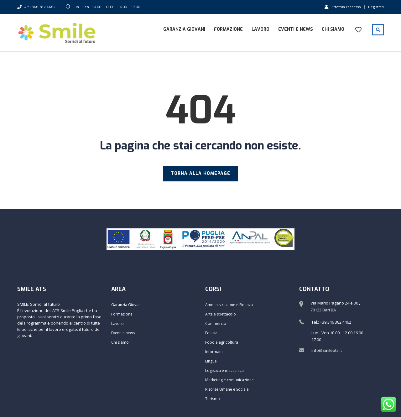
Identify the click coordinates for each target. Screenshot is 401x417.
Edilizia (211, 333)
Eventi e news (295, 29)
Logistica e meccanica (224, 370)
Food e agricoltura (221, 342)
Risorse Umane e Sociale (227, 389)
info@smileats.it (326, 350)
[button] (387, 8)
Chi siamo (333, 29)
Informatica (215, 351)
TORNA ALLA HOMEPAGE (200, 173)
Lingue (211, 361)
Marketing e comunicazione (229, 380)
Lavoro (260, 29)
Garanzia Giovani (184, 29)
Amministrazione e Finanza (229, 304)
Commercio (215, 323)
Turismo (212, 398)
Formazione (228, 29)
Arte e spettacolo (220, 314)
